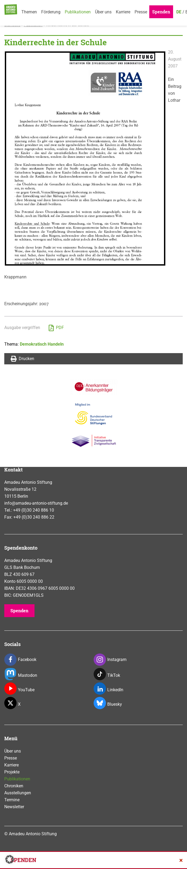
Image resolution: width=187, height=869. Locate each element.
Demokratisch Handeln (42, 344)
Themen (29, 11)
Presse (141, 11)
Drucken (22, 359)
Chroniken (13, 785)
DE (178, 11)
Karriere (123, 11)
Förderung (50, 11)
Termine (12, 799)
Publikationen (78, 11)
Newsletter (14, 806)
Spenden (161, 11)
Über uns (103, 11)
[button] (9, 859)
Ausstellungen (17, 792)
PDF (56, 328)
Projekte (12, 771)
